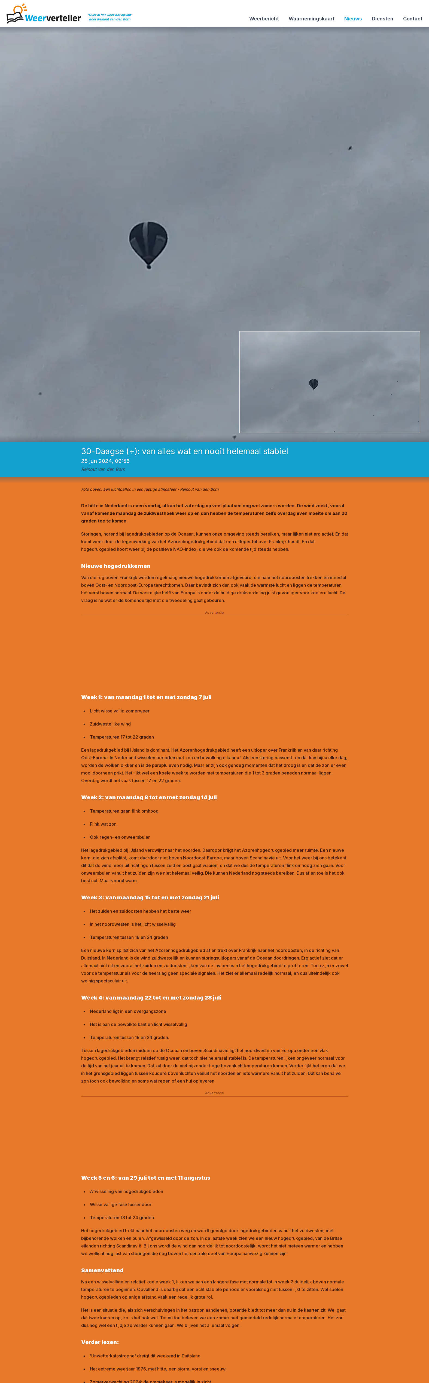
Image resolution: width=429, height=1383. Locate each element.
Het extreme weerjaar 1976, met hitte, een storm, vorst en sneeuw (158, 1369)
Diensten (382, 18)
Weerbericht (264, 18)
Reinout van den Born (103, 469)
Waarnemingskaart (311, 18)
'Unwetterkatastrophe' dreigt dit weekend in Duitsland (145, 1356)
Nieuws (353, 18)
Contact (412, 18)
